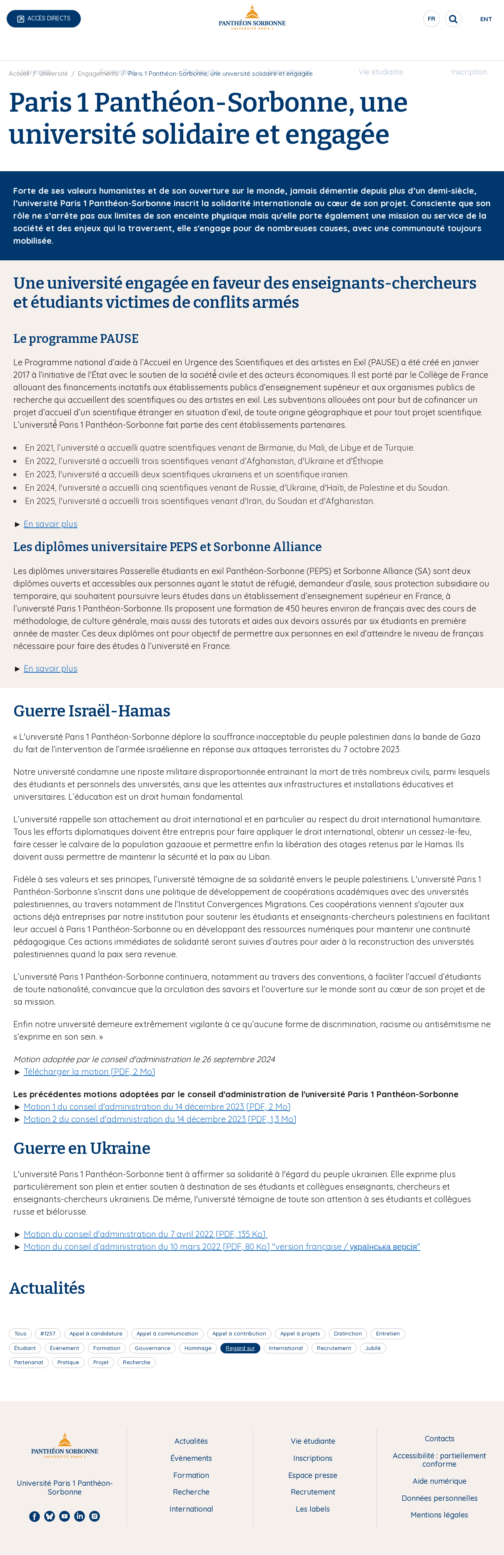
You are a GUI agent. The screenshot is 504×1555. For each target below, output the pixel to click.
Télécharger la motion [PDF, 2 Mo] (89, 1071)
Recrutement (334, 1348)
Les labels (313, 1509)
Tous (20, 1333)
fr (402, 20)
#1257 (47, 1333)
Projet (101, 1362)
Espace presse (312, 1475)
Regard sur (240, 1348)
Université (44, 48)
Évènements (191, 1458)
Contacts (439, 1439)
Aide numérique (440, 1481)
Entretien (388, 1333)
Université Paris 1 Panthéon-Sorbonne (65, 1487)
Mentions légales (439, 1515)
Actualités (191, 1441)
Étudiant (25, 1348)
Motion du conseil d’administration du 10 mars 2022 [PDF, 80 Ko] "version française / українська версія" (222, 1246)
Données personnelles (440, 1498)
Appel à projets (300, 1333)
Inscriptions (312, 1458)
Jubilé (373, 1348)
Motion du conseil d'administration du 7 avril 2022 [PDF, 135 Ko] (146, 1234)
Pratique (68, 1362)
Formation (123, 48)
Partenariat (28, 1362)
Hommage (198, 1348)
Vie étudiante (375, 48)
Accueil (19, 73)
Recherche (203, 48)
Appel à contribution (239, 1333)
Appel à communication (167, 1333)
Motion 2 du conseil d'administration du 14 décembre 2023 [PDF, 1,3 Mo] (160, 1119)
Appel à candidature (96, 1333)
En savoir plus (50, 524)
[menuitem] (44, 48)
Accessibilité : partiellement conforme (439, 1460)
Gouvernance (152, 1348)
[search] (423, 18)
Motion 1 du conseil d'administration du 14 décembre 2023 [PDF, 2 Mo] (157, 1106)
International (287, 48)
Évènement (64, 1348)
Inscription (459, 48)
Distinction (348, 1333)
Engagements (98, 73)
